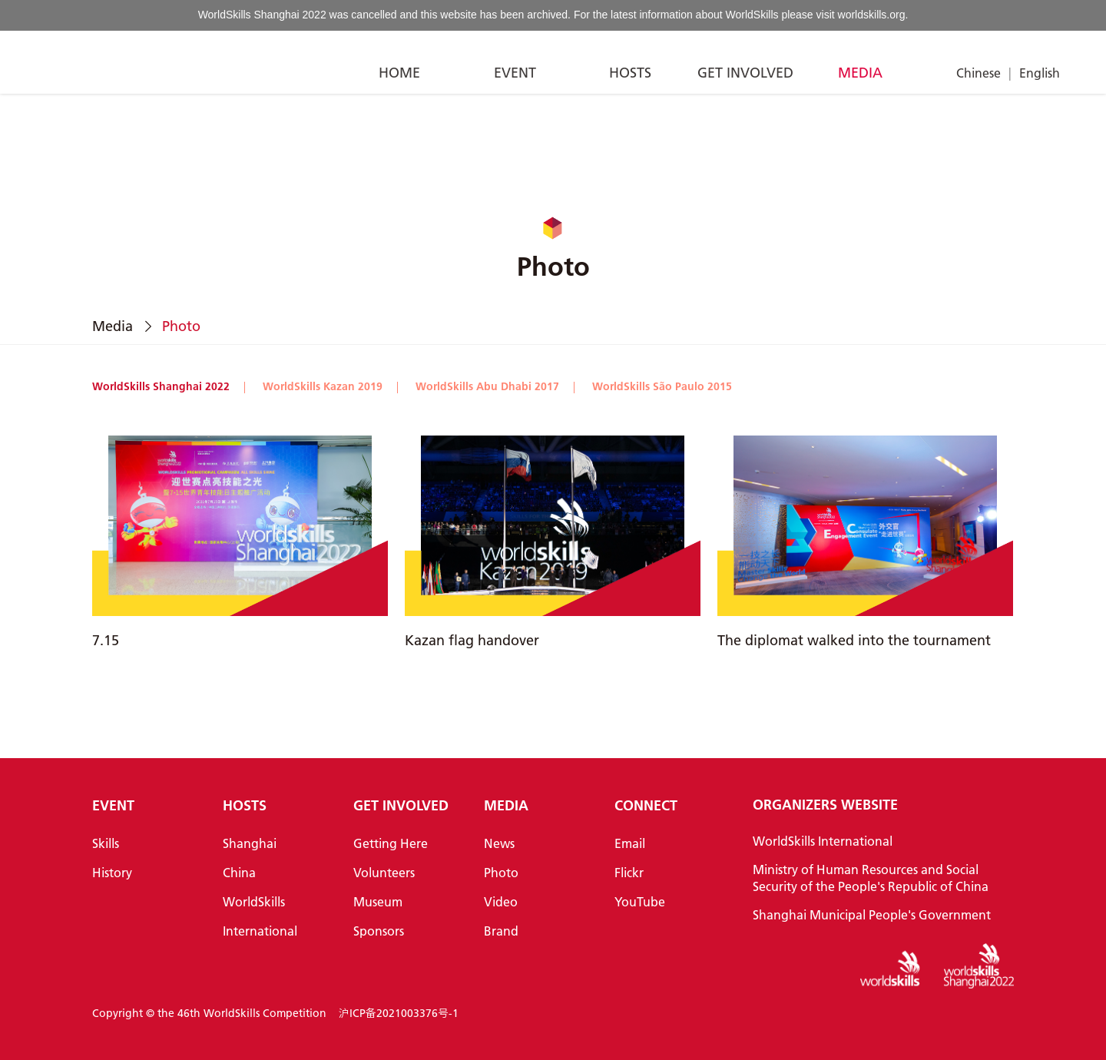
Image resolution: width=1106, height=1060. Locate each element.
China (239, 872)
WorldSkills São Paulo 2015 (662, 386)
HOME (399, 72)
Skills (105, 843)
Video (501, 901)
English (1039, 73)
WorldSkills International (822, 841)
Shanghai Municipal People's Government (872, 914)
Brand (501, 931)
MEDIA (860, 72)
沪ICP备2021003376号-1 (399, 1013)
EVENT (515, 72)
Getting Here (390, 843)
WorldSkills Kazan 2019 (322, 386)
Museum (377, 901)
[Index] (80, 62)
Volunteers (384, 872)
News (499, 843)
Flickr (629, 872)
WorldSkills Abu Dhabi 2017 (487, 386)
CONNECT (645, 805)
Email (629, 843)
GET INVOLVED (745, 72)
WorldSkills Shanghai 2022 (161, 386)
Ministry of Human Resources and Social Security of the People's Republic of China (870, 877)
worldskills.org (872, 14)
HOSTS (630, 72)
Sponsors (378, 931)
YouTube (639, 901)
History (112, 872)
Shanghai (249, 843)
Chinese (978, 73)
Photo (501, 872)
